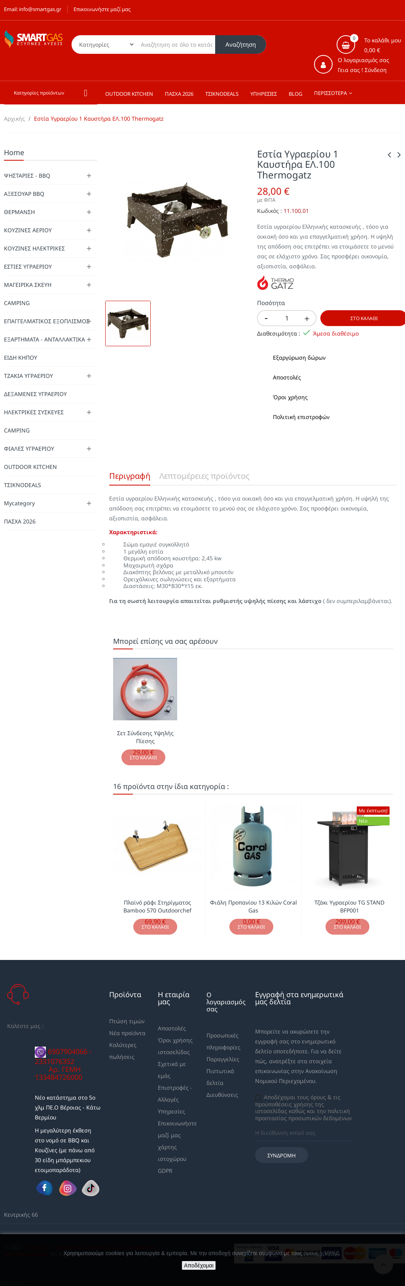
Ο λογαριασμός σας (226, 1001)
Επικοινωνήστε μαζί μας (102, 9)
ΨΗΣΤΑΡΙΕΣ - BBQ (27, 175)
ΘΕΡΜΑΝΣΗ (19, 212)
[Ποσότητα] (286, 318)
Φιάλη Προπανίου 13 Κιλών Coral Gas (253, 906)
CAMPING (17, 303)
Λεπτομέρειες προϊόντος (204, 475)
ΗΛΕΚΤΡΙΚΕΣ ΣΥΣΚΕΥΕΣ (34, 412)
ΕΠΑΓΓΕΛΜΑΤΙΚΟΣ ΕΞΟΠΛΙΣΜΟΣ (46, 321)
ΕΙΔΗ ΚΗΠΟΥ (20, 357)
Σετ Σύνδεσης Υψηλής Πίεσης (145, 737)
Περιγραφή (129, 475)
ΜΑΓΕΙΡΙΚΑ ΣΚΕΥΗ (27, 284)
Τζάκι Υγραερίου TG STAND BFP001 (349, 906)
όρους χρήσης (321, 1253)
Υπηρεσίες (171, 1111)
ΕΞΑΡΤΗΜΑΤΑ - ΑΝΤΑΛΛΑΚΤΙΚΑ (44, 339)
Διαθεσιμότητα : (278, 333)
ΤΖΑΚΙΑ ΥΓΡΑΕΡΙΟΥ (28, 375)
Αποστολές (172, 1028)
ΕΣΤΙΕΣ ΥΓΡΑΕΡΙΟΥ (28, 266)
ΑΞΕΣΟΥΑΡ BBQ (24, 193)
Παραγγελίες (222, 1059)
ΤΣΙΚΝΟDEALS (22, 485)
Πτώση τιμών (126, 1021)
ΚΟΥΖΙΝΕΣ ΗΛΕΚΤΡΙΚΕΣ (34, 248)
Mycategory (19, 503)
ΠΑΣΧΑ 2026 (20, 521)
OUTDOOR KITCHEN (30, 466)
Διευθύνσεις (222, 1094)
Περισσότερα (330, 93)
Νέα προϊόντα (127, 1033)
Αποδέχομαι (199, 1265)
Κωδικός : (269, 210)
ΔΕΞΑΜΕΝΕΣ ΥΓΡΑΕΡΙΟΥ (35, 394)
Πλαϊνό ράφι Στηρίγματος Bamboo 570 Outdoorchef (157, 906)
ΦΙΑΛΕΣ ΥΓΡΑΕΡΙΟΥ (29, 448)
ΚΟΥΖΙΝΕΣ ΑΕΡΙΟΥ (28, 230)
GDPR (165, 1170)
